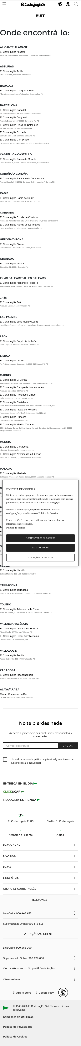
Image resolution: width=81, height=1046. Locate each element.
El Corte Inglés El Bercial (13, 379)
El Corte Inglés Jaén (11, 302)
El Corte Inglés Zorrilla (12, 655)
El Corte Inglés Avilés (11, 71)
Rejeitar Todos (40, 548)
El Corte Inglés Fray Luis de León (18, 341)
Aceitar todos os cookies (40, 538)
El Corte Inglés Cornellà (13, 132)
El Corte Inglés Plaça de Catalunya (19, 124)
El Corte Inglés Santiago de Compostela (22, 178)
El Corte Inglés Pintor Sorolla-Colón (19, 636)
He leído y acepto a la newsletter (42, 760)
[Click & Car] (13, 791)
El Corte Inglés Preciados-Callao (18, 394)
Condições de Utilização (18, 1017)
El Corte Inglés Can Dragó (14, 139)
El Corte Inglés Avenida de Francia (19, 628)
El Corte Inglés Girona (12, 244)
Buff (40, 16)
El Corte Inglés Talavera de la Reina (19, 609)
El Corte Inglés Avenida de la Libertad (20, 454)
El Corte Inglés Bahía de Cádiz (17, 198)
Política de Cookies (15, 1036)
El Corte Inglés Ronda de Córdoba (19, 217)
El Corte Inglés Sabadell (13, 110)
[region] (40, 523)
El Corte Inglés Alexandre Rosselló (19, 282)
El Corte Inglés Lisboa (12, 360)
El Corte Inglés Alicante (12, 51)
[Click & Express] (20, 783)
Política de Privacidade (17, 1026)
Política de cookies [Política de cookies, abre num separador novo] (15, 527)
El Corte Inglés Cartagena (14, 446)
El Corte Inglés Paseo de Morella (18, 159)
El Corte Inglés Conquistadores (17, 90)
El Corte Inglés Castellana (14, 402)
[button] (4, 3)
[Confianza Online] (63, 992)
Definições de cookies (40, 557)
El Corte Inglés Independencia (16, 674)
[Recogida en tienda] (22, 799)
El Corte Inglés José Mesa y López (19, 321)
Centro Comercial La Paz (14, 694)
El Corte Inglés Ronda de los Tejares (20, 224)
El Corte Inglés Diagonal (13, 117)
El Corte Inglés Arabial (12, 263)
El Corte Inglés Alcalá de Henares (18, 409)
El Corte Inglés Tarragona (14, 589)
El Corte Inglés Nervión (12, 570)
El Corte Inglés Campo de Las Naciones (22, 387)
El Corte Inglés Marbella (13, 473)
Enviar (68, 745)
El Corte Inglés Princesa (13, 416)
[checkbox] (5, 759)
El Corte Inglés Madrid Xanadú (16, 424)
